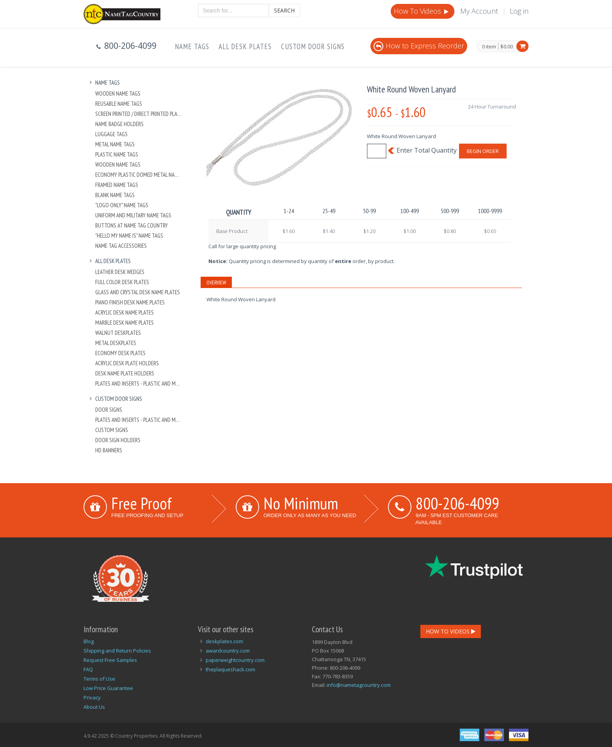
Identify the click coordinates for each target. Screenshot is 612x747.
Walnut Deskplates (118, 332)
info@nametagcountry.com (359, 684)
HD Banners (108, 450)
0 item (489, 47)
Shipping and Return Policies (117, 650)
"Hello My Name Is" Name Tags (129, 235)
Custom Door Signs (313, 46)
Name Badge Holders (119, 124)
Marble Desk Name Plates (124, 322)
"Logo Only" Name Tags (121, 205)
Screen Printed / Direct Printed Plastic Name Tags (138, 113)
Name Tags (192, 46)
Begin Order (483, 151)
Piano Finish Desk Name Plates (130, 302)
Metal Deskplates (115, 343)
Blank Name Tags (115, 195)
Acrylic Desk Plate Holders (127, 363)
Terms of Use (99, 678)
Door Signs (108, 409)
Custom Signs (111, 430)
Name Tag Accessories (121, 245)
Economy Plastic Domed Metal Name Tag (138, 174)
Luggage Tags (111, 134)
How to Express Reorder (419, 45)
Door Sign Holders (118, 440)
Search (284, 10)
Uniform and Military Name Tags (133, 215)
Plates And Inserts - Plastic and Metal (138, 383)
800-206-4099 (457, 503)
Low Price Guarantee (108, 688)
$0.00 (506, 46)
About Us (94, 706)
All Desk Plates (245, 46)
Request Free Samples (110, 659)
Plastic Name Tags (116, 154)
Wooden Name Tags (118, 93)
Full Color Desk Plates (122, 282)
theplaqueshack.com (230, 669)
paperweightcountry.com (235, 659)
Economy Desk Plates (120, 353)
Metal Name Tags (115, 144)
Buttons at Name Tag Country (131, 225)
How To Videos (422, 11)
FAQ (88, 669)
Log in (519, 11)
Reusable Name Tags (118, 103)
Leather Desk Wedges (119, 272)
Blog (89, 641)
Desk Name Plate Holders (124, 373)
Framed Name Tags (116, 185)
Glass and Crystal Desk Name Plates (137, 292)
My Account (479, 11)
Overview (216, 282)
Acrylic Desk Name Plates (124, 312)
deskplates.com (224, 641)
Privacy (92, 697)
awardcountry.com (228, 650)
